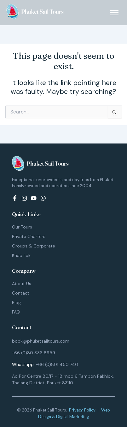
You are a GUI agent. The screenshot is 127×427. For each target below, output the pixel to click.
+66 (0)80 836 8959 (33, 353)
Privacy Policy (82, 409)
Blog (16, 302)
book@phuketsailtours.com (40, 341)
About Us (21, 283)
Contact (20, 293)
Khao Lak (21, 255)
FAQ (16, 312)
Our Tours (22, 227)
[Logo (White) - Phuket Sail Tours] (35, 11)
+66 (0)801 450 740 (57, 364)
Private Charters (28, 236)
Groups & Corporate (33, 246)
